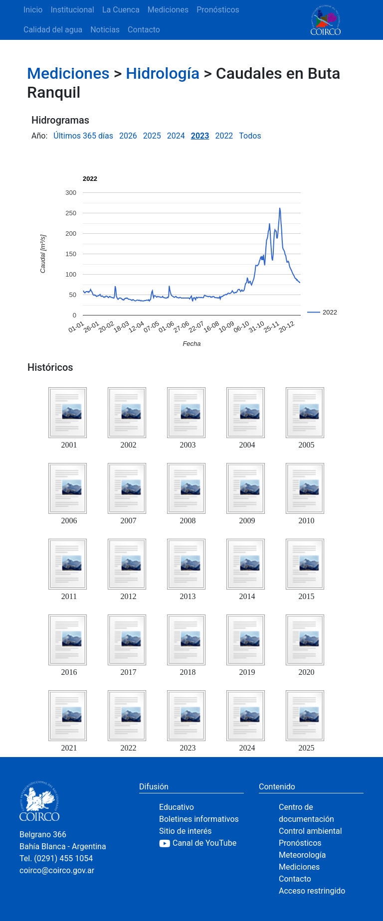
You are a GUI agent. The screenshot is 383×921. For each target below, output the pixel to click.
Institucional (72, 9)
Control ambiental (310, 831)
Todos (250, 136)
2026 (128, 136)
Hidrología (162, 73)
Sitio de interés (185, 831)
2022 (224, 136)
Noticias (105, 29)
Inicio (32, 9)
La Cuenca (121, 9)
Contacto (144, 29)
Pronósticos (217, 9)
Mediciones (168, 9)
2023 (200, 136)
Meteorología (302, 855)
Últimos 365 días (83, 136)
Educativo (176, 807)
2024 (176, 136)
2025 (152, 136)
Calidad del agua (52, 29)
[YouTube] (201, 843)
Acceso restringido (312, 891)
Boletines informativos (199, 819)
